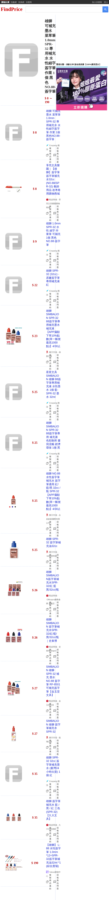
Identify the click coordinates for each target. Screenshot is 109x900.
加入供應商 (97, 2)
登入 (106, 2)
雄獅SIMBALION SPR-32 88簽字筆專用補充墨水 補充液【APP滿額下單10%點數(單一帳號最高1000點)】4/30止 (53, 328)
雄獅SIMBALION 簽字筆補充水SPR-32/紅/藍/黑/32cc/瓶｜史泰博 (53, 630)
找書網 (14, 2)
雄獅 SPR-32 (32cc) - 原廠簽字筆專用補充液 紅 (53, 277)
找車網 (21, 2)
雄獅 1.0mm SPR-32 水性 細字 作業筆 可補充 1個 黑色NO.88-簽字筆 (53, 234)
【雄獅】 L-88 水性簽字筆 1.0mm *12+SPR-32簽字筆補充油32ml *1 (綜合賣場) (53, 855)
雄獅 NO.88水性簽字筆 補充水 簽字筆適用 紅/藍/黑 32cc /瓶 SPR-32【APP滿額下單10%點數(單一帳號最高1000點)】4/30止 (53, 491)
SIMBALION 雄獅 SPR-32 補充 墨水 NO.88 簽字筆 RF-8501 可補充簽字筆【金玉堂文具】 (53, 681)
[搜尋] (62, 9)
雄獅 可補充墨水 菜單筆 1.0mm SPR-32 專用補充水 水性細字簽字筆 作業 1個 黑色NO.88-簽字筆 (53, 125)
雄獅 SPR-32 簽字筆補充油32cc (53, 542)
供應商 (29, 2)
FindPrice (12, 9)
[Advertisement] (82, 39)
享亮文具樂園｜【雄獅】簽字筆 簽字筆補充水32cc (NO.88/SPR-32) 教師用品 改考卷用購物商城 (53, 179)
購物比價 (5, 2)
